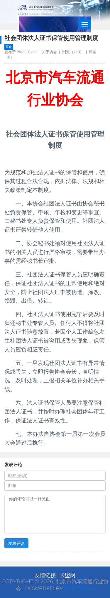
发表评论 (16, 543)
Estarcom (79, 588)
